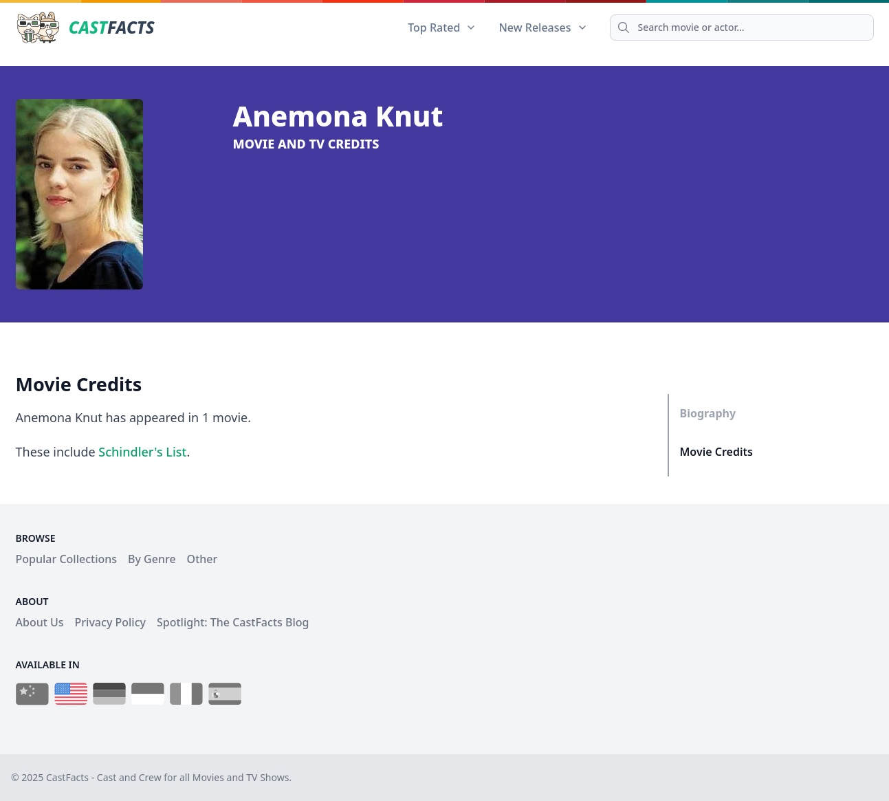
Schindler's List (142, 451)
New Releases (542, 27)
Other (202, 559)
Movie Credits (716, 451)
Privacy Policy (110, 622)
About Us (40, 622)
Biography (708, 413)
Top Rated (442, 27)
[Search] (742, 27)
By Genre (152, 559)
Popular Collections (67, 559)
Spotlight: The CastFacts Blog (233, 622)
